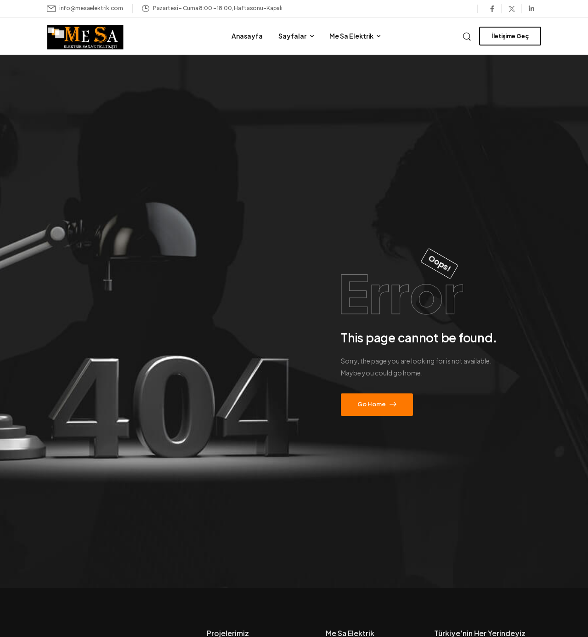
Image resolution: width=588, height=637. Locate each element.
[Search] (468, 35)
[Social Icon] (492, 9)
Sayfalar (292, 36)
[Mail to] (85, 8)
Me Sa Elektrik (351, 36)
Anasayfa (247, 36)
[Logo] (98, 37)
